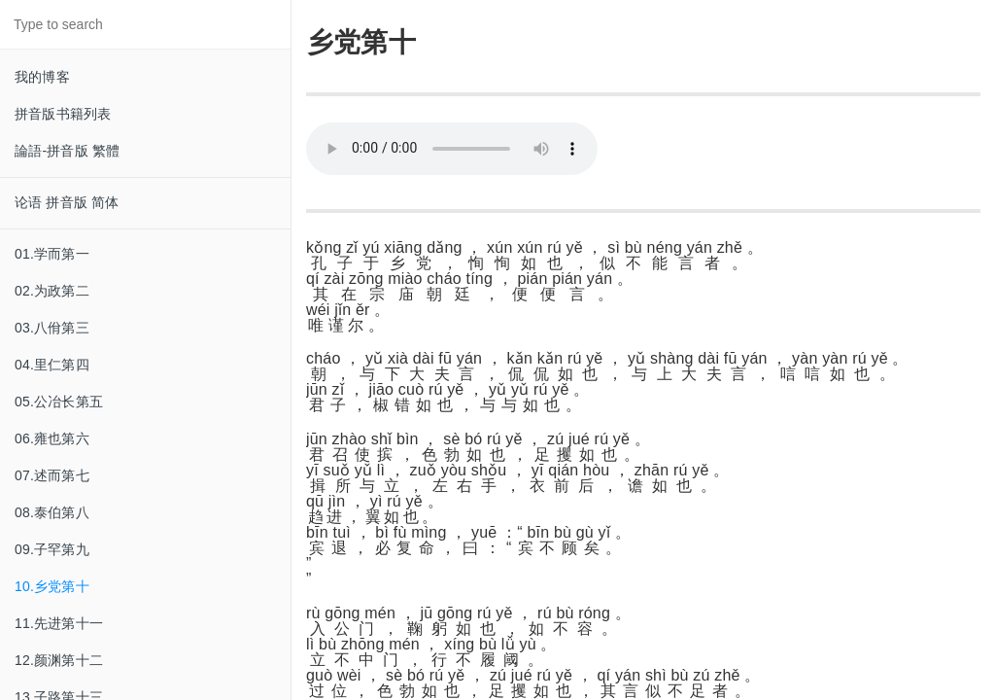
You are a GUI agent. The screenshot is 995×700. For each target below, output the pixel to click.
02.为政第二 (52, 290)
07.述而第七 (52, 475)
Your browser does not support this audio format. (452, 148)
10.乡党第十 (52, 586)
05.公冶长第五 (59, 401)
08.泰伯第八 (52, 512)
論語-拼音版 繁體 (67, 150)
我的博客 (42, 77)
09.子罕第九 (52, 549)
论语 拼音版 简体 (67, 202)
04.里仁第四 (52, 364)
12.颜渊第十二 (59, 660)
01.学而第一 (52, 254)
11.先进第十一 (59, 623)
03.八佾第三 (52, 327)
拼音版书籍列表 (63, 114)
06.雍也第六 (52, 438)
